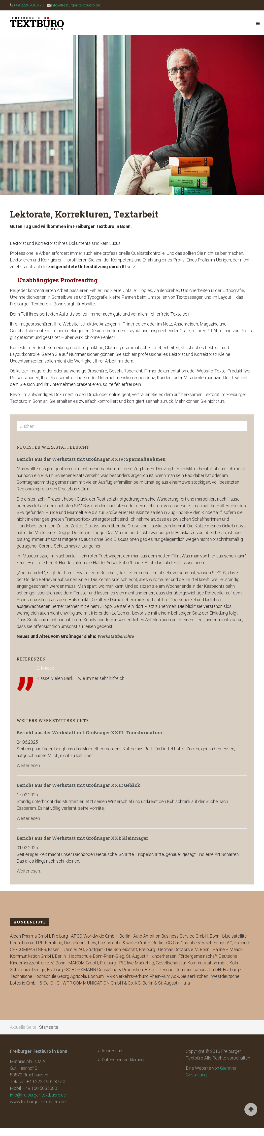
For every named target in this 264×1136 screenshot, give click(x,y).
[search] (132, 426)
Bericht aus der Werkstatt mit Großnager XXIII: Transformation (89, 732)
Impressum (113, 1050)
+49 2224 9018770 (28, 5)
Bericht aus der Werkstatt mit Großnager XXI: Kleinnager (82, 838)
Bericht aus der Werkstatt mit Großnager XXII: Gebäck (78, 785)
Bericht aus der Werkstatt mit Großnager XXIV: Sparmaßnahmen (91, 459)
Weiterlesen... (29, 765)
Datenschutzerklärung (123, 1059)
